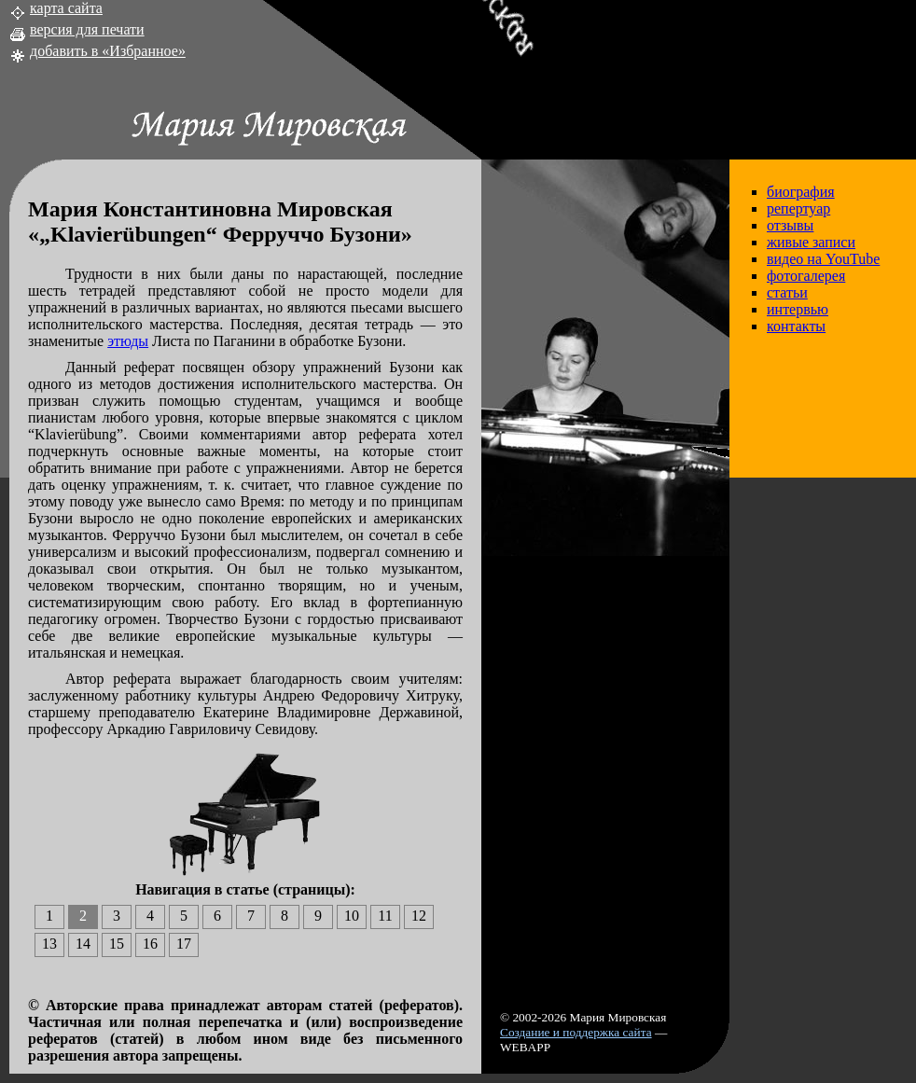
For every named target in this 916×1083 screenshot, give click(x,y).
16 (150, 943)
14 (83, 943)
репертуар (798, 208)
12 (418, 915)
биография (801, 192)
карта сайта (66, 8)
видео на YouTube (823, 259)
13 (49, 943)
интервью (797, 309)
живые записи (811, 242)
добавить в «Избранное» (108, 51)
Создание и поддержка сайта (576, 1032)
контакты (796, 326)
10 (351, 915)
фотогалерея (806, 276)
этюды (127, 341)
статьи (787, 292)
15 (116, 943)
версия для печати (87, 29)
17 (183, 943)
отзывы (790, 225)
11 (385, 915)
